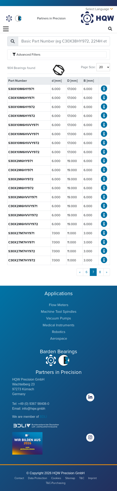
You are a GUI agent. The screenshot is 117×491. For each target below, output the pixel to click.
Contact (19, 478)
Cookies (56, 478)
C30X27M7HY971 (21, 242)
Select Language (97, 9)
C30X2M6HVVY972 (23, 224)
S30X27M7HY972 (21, 251)
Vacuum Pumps (58, 318)
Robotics (58, 332)
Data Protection (37, 478)
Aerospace (58, 338)
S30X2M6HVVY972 (23, 215)
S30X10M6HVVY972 (23, 143)
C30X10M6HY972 (21, 116)
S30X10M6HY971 (21, 89)
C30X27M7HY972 (21, 260)
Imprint (92, 478)
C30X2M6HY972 (21, 188)
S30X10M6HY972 (21, 107)
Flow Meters (58, 305)
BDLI (43, 416)
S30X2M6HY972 (20, 179)
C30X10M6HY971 (21, 98)
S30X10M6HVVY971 (23, 125)
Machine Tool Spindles (58, 311)
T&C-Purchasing (55, 483)
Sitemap (70, 478)
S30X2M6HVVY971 (22, 197)
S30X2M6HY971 (20, 161)
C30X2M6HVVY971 (22, 206)
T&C (81, 478)
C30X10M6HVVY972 (23, 152)
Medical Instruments (58, 325)
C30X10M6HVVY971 (23, 134)
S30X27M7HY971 (21, 233)
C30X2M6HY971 (20, 170)
